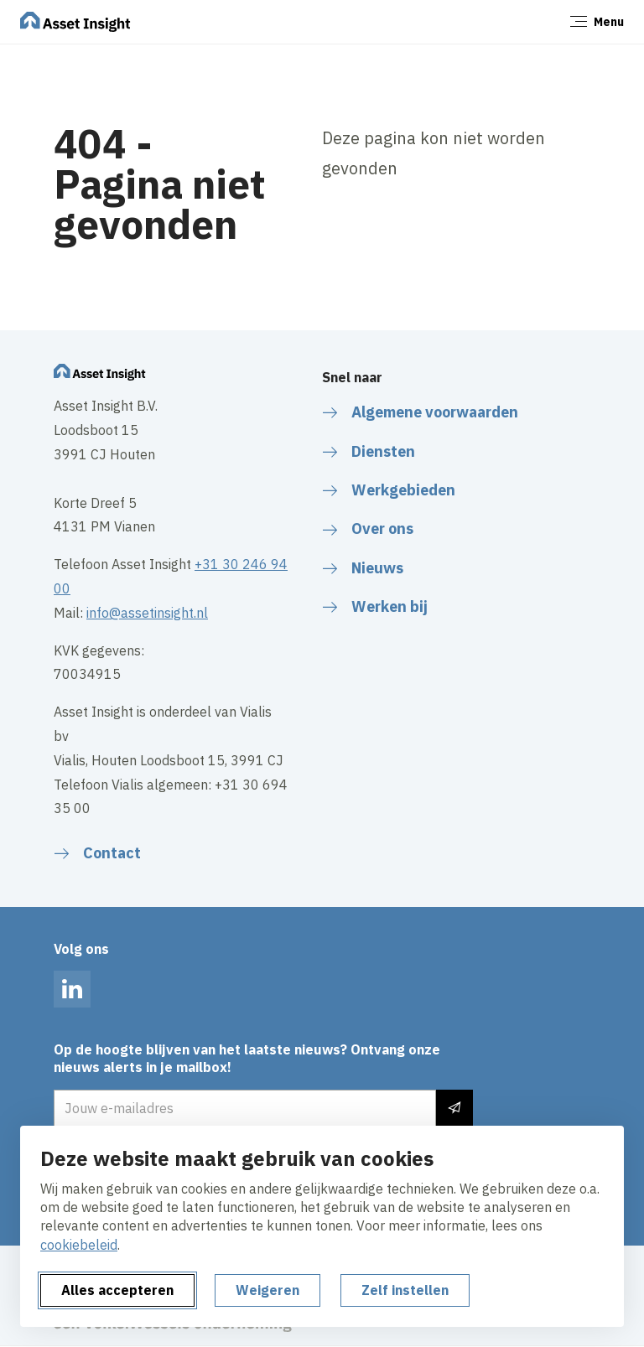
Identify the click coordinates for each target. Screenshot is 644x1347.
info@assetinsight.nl (147, 612)
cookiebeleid (78, 1244)
